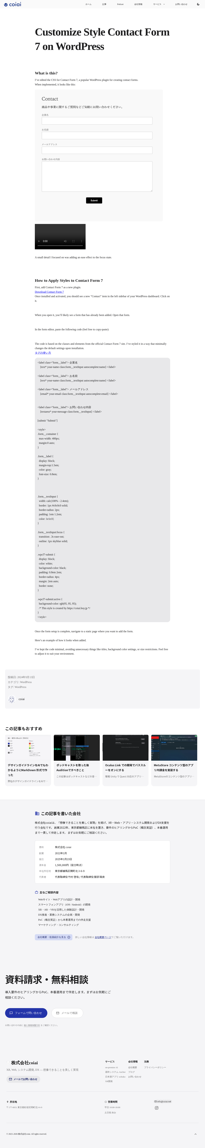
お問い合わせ (181, 4)
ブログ (131, 1072)
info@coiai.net (164, 1101)
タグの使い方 (43, 352)
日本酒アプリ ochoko (115, 1076)
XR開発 (109, 1081)
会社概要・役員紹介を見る (54, 937)
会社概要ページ (103, 937)
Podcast (120, 4)
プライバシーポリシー (155, 1067)
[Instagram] (157, 1108)
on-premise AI (111, 1067)
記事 (104, 4)
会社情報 (138, 4)
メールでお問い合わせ (23, 1079)
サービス (158, 4)
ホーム (88, 4)
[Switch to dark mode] (198, 4)
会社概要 (132, 1067)
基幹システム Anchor (115, 1072)
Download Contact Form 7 (49, 291)
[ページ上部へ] (195, 1134)
